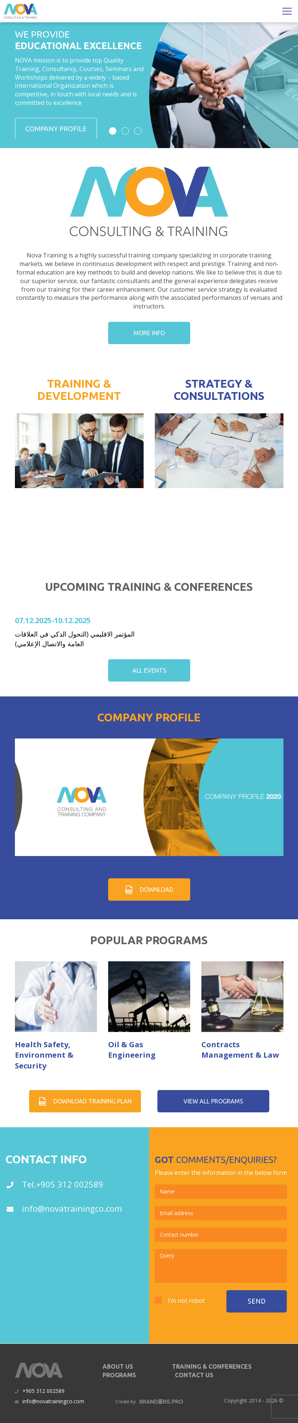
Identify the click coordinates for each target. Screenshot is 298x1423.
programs (119, 1375)
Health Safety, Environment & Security (44, 1055)
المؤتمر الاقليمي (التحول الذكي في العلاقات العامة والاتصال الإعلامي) (75, 638)
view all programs (213, 1100)
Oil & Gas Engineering (132, 1049)
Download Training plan (84, 1101)
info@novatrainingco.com (53, 1401)
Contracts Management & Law (240, 1049)
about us (118, 1366)
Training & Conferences (212, 1366)
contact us (194, 1375)
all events (149, 670)
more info (149, 333)
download (149, 889)
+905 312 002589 (43, 1390)
